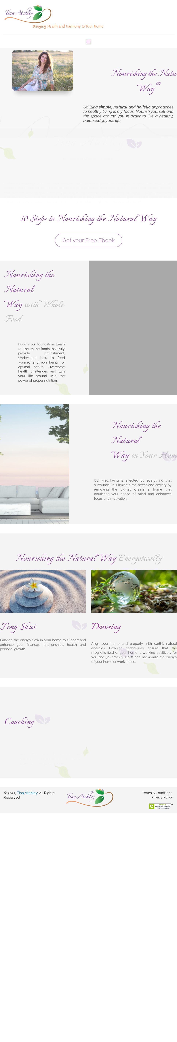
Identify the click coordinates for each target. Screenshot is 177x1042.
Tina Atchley (27, 793)
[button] (88, 42)
